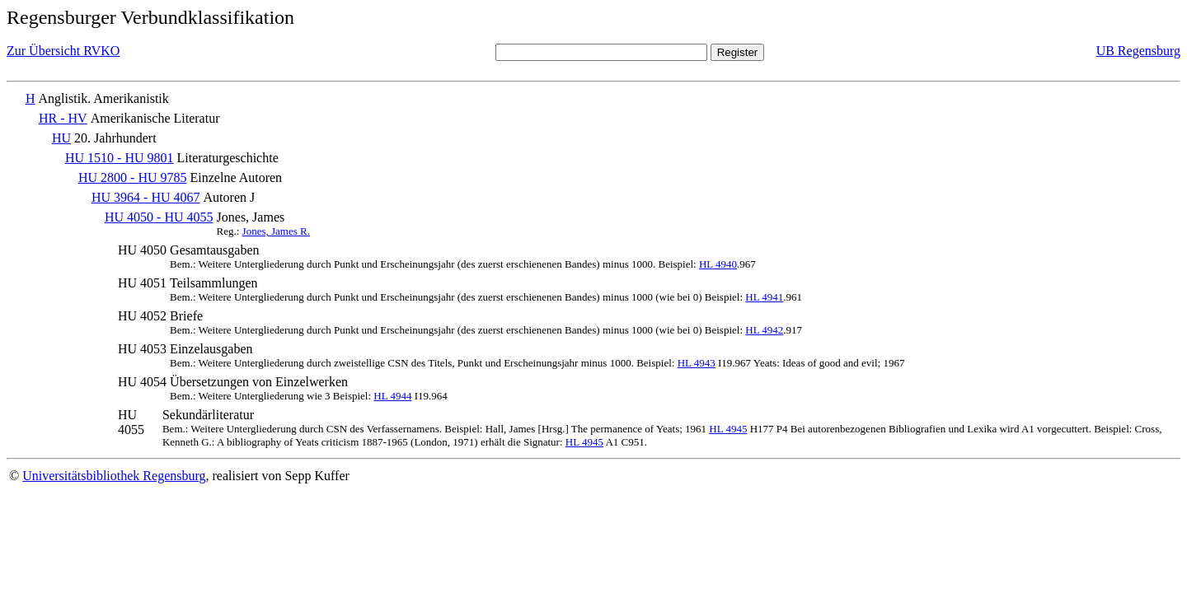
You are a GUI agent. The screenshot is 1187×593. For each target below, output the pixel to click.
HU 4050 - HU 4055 (159, 217)
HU (61, 138)
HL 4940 (718, 264)
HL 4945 (728, 429)
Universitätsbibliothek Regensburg (113, 476)
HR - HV (63, 118)
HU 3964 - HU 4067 (145, 197)
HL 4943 (696, 363)
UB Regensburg (1138, 51)
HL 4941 (764, 297)
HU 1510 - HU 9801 (119, 158)
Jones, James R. (276, 231)
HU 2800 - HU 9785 (132, 177)
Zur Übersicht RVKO (63, 51)
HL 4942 (764, 330)
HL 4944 (392, 396)
